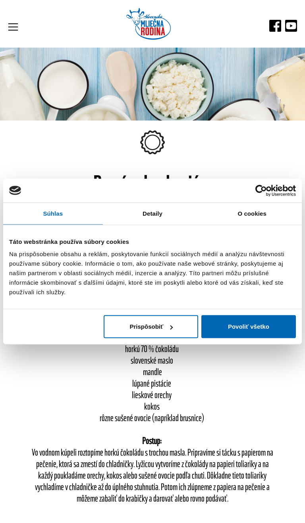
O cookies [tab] (251, 213)
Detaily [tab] (152, 213)
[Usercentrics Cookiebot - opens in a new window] (261, 190)
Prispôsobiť (151, 326)
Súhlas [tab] (53, 213)
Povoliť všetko (248, 326)
